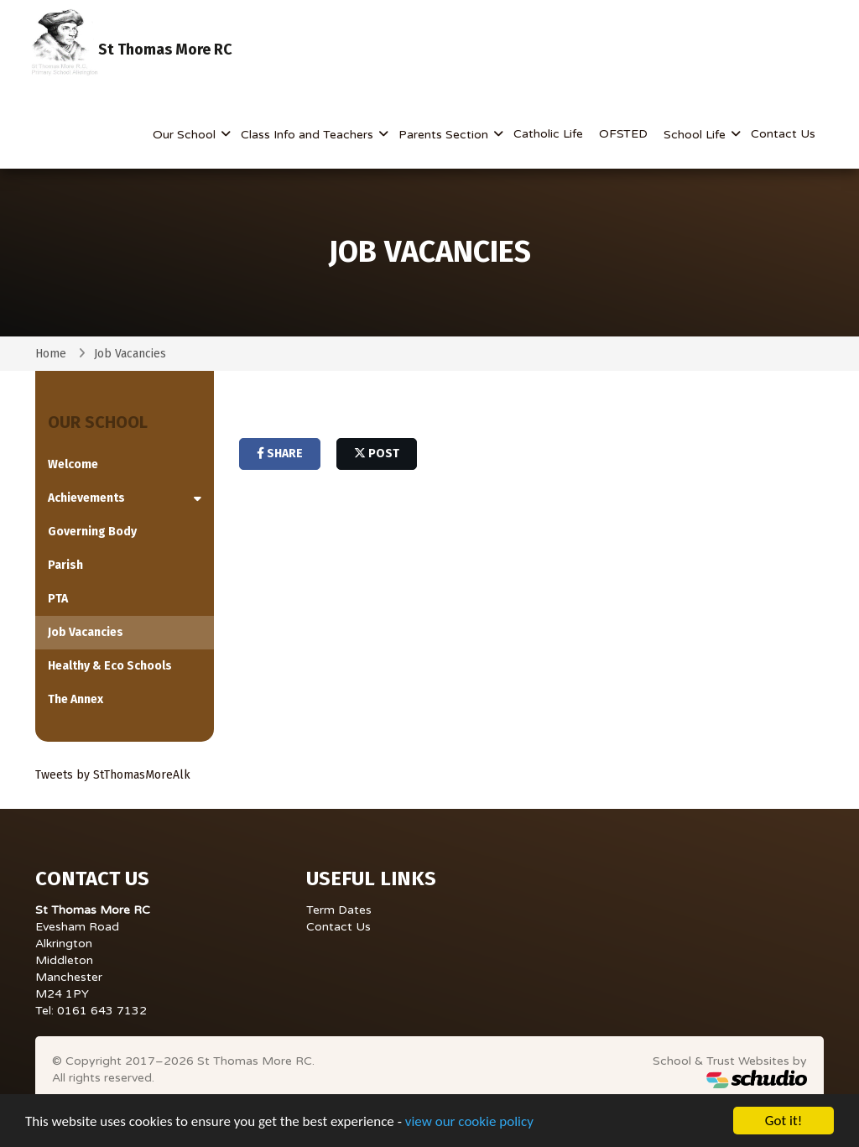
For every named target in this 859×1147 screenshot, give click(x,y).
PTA (58, 599)
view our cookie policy (469, 1122)
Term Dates (339, 910)
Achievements (86, 498)
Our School (186, 135)
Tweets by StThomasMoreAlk (112, 775)
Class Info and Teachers (309, 135)
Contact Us (783, 134)
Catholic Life (548, 134)
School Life (696, 135)
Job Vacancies (85, 632)
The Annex (75, 699)
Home (50, 354)
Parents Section (445, 135)
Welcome (73, 464)
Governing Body (92, 531)
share (280, 453)
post (376, 453)
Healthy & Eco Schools (110, 666)
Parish (65, 565)
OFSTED (623, 134)
